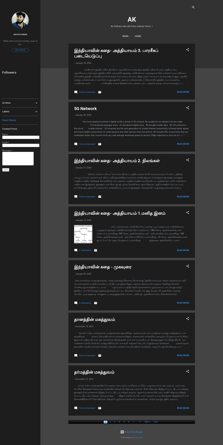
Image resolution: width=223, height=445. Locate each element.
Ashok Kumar (20, 34)
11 (140, 422)
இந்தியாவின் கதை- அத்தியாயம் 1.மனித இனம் (119, 213)
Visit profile (20, 50)
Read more (183, 92)
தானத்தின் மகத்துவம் (94, 319)
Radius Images (138, 437)
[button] (187, 50)
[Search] (193, 7)
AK (132, 19)
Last (156, 422)
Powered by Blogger (131, 432)
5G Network (85, 108)
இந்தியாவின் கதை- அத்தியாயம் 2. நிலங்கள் (117, 160)
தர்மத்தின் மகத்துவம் (94, 372)
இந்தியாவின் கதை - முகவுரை (102, 266)
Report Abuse (9, 120)
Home (132, 36)
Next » (147, 422)
